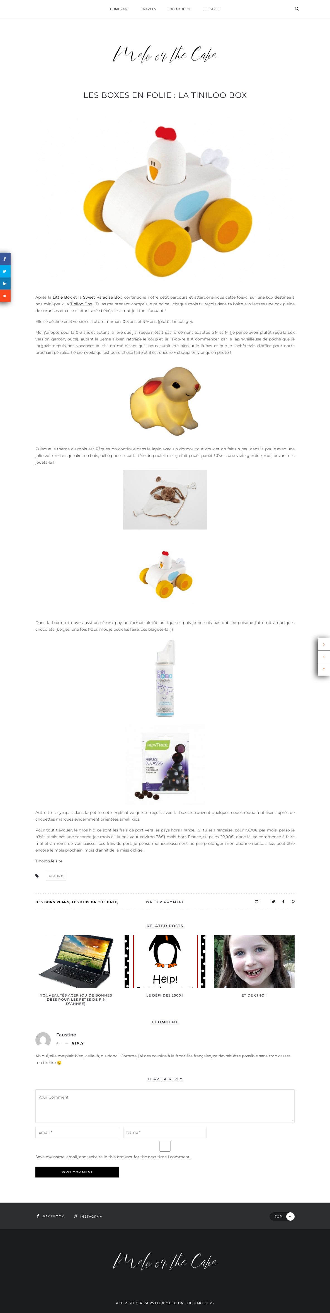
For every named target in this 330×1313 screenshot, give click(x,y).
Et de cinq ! (254, 995)
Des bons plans (52, 902)
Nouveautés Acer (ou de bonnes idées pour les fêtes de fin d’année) (76, 999)
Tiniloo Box (81, 303)
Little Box (62, 297)
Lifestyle (211, 9)
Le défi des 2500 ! (164, 995)
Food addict (179, 9)
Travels (148, 9)
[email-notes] (77, 1132)
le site (56, 861)
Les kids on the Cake (94, 902)
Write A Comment (165, 902)
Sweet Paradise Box (102, 297)
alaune (56, 876)
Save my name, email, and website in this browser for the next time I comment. (112, 1156)
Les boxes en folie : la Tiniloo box (165, 95)
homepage (120, 9)
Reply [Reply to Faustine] (78, 1043)
